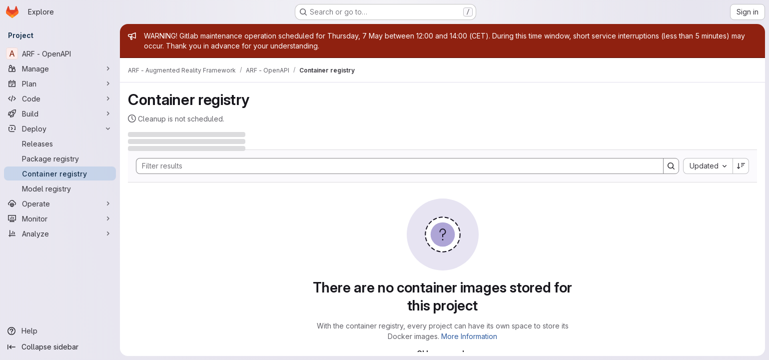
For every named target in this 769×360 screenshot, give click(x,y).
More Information (469, 336)
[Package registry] (60, 159)
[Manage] (60, 69)
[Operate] (60, 203)
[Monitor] (60, 219)
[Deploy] (60, 129)
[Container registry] (60, 173)
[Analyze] (60, 233)
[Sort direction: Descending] (741, 166)
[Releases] (60, 143)
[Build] (60, 113)
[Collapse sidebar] (60, 347)
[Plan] (60, 83)
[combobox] (708, 166)
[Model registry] (60, 189)
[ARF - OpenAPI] (60, 53)
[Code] (60, 99)
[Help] (60, 331)
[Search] (395, 166)
